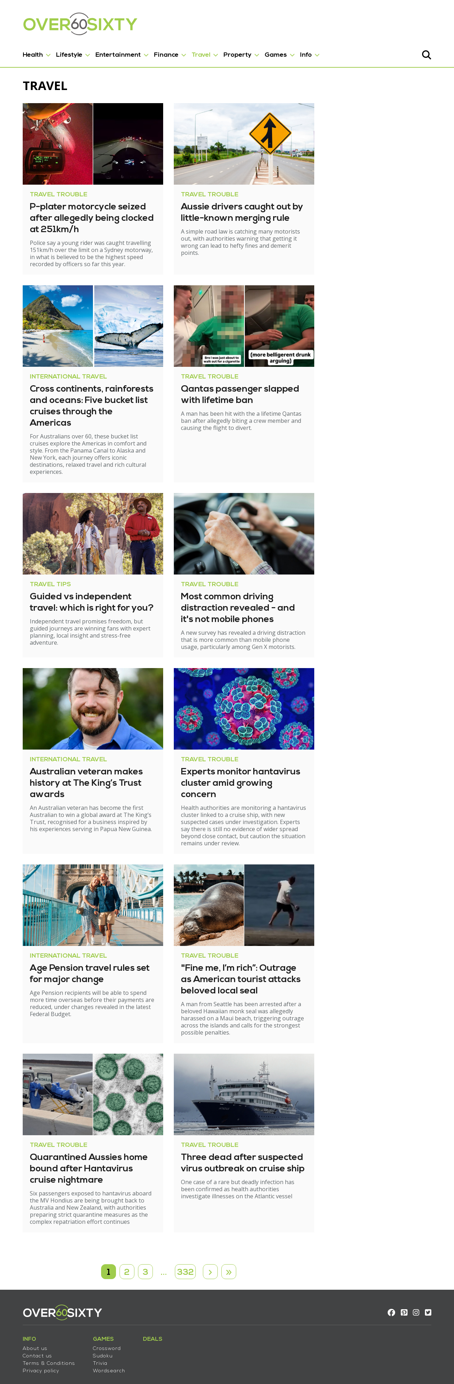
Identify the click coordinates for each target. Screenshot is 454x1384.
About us (26, 1316)
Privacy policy (32, 1339)
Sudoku (94, 1324)
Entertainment (109, 52)
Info (297, 52)
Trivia (91, 1331)
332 (185, 1237)
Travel (192, 52)
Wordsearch (100, 1339)
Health (24, 52)
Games (267, 52)
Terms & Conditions (40, 1331)
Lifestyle (61, 52)
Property (229, 52)
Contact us (29, 1324)
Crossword (98, 1316)
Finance (157, 52)
